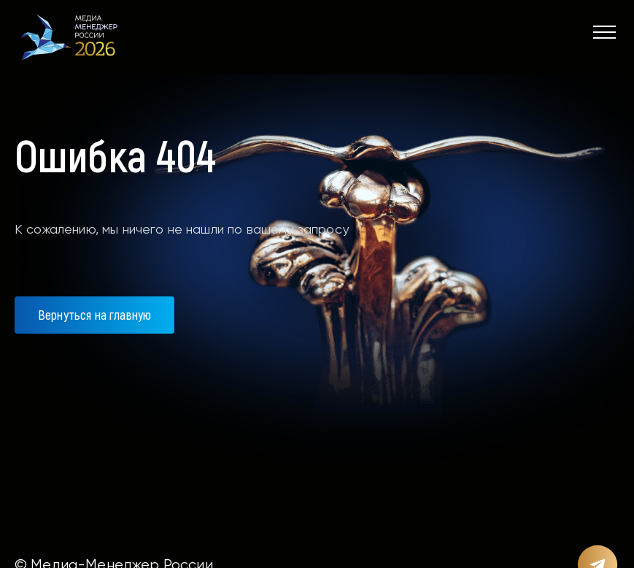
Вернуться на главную (94, 315)
